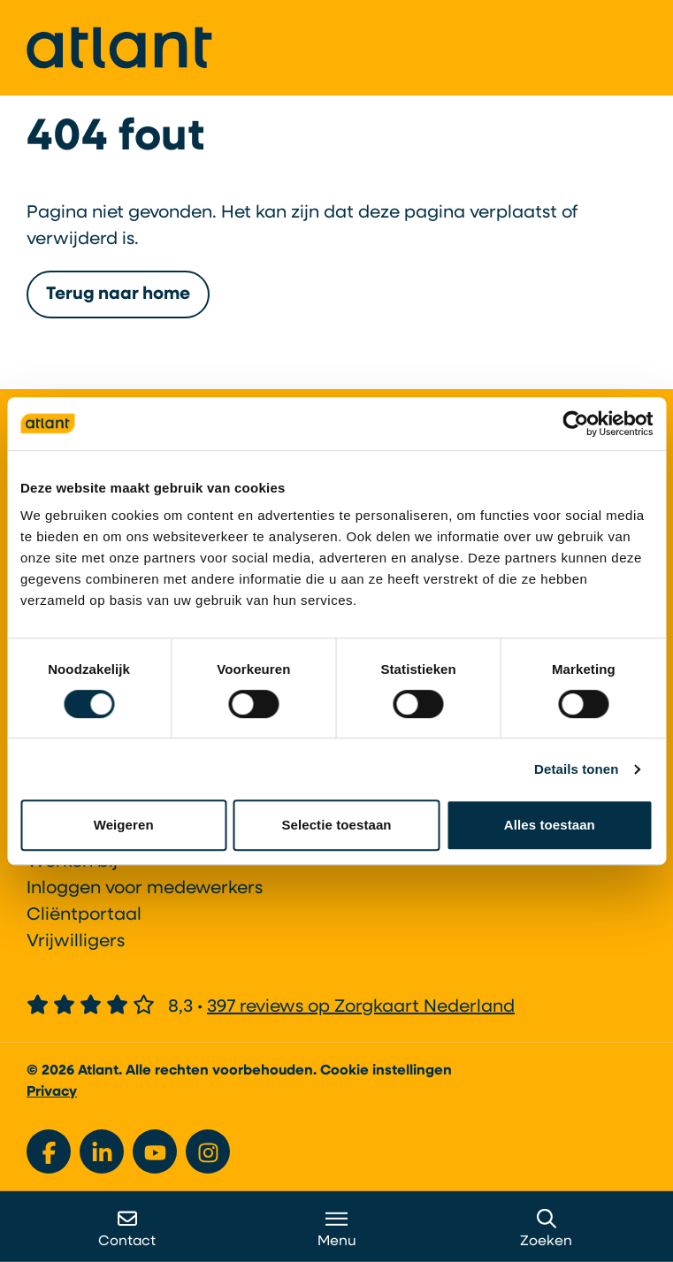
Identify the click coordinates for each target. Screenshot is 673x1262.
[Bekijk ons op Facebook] (49, 1151)
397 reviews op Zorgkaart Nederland (361, 1007)
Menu (336, 1229)
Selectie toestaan (336, 824)
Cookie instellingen (386, 1071)
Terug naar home (118, 294)
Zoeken (546, 1229)
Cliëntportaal (84, 915)
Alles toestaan (549, 824)
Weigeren (124, 824)
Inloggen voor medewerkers (145, 889)
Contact (127, 1229)
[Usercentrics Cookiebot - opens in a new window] (575, 423)
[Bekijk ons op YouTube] (155, 1151)
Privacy (52, 1092)
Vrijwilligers (76, 942)
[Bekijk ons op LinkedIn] (102, 1151)
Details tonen (576, 768)
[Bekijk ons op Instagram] (208, 1151)
